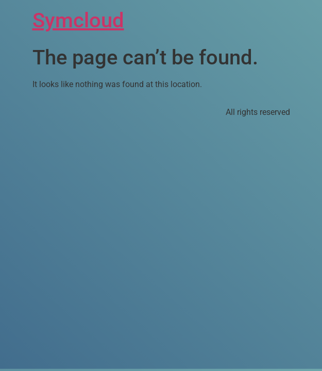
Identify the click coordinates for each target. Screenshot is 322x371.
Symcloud (78, 20)
